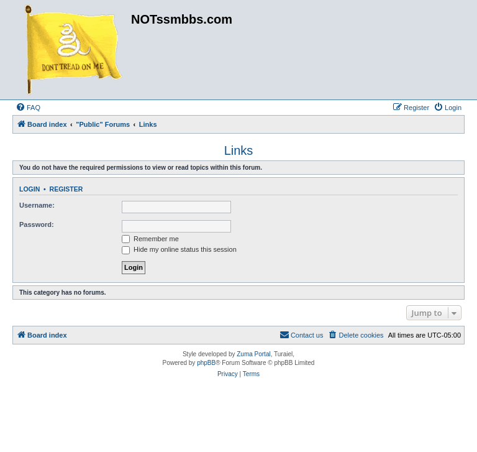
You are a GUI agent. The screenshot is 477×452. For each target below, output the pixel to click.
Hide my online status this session (179, 249)
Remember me (150, 238)
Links (238, 150)
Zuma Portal (253, 354)
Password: (36, 224)
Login (29, 189)
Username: (37, 205)
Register (66, 189)
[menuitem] (28, 107)
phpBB (206, 362)
